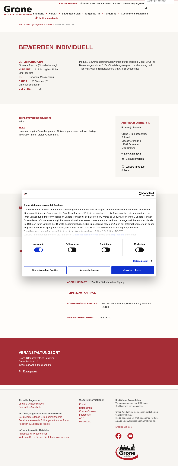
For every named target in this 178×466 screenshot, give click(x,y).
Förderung (111, 13)
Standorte (38, 13)
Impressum (117, 234)
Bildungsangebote (34, 24)
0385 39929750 (132, 154)
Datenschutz (85, 408)
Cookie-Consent (87, 411)
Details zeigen (140, 261)
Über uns (84, 3)
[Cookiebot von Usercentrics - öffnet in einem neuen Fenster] (141, 194)
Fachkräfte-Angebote (30, 407)
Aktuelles (96, 3)
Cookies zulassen (132, 270)
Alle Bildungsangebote (133, 3)
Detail (49, 24)
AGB (81, 418)
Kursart (53, 13)
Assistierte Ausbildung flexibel (34, 424)
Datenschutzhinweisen (86, 234)
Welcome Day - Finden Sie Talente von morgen (44, 437)
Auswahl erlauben (89, 270)
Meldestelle (85, 421)
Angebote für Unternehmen (33, 433)
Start (21, 24)
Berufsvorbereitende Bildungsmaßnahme (40, 417)
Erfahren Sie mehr (123, 427)
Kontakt (116, 3)
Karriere (107, 3)
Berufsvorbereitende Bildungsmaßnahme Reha (44, 420)
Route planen (30, 371)
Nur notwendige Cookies (45, 270)
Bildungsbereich (71, 13)
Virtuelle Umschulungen (31, 403)
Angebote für (92, 13)
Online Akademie (48, 18)
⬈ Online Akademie (68, 3)
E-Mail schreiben (135, 159)
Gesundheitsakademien (134, 13)
